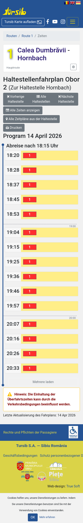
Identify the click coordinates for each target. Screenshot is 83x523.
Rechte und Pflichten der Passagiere (30, 432)
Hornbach (32, 58)
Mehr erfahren (47, 517)
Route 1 (27, 36)
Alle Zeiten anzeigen (23, 110)
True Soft (73, 486)
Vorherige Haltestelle (15, 99)
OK (33, 517)
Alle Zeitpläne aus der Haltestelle (31, 119)
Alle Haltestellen (41, 99)
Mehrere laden (43, 382)
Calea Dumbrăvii (42, 50)
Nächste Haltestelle (66, 99)
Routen (11, 36)
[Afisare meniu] (72, 21)
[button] (23, 22)
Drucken (14, 128)
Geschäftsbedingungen (20, 456)
